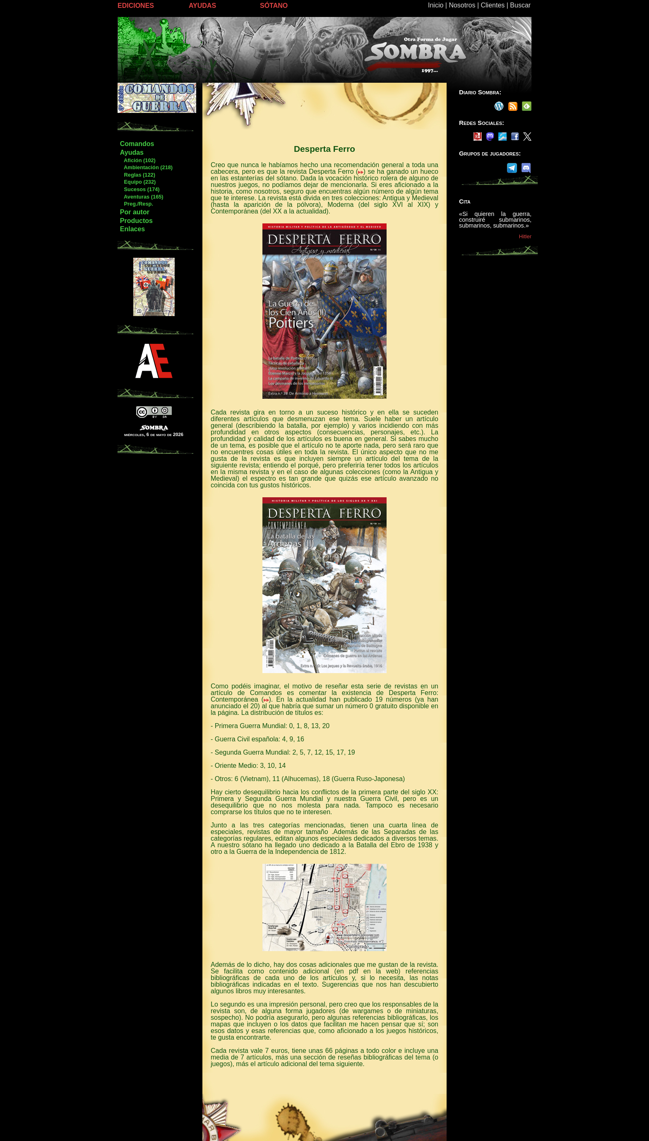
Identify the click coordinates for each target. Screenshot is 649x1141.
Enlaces (132, 229)
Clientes (493, 5)
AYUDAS (202, 5)
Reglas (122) (137, 175)
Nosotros (462, 5)
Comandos (137, 143)
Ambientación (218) (146, 167)
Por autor (134, 212)
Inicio (435, 5)
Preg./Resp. (136, 204)
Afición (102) (138, 160)
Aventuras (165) (141, 197)
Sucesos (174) (140, 189)
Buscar (520, 5)
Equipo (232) (138, 182)
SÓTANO (274, 5)
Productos (136, 220)
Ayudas (132, 152)
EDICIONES (136, 5)
